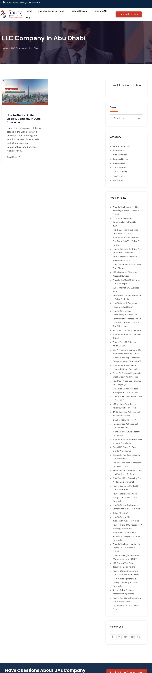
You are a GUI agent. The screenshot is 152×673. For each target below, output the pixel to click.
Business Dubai (120, 154)
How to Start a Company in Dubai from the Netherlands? (126, 573)
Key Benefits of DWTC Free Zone (125, 607)
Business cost (119, 150)
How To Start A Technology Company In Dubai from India (126, 507)
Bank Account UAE (121, 146)
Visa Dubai (118, 180)
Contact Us (101, 10)
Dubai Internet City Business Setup (126, 289)
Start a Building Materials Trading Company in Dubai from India (125, 582)
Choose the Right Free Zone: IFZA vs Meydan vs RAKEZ (126, 557)
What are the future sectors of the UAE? (126, 433)
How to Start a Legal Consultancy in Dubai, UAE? (125, 313)
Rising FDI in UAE (120, 513)
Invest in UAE (119, 176)
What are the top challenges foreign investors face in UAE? (127, 359)
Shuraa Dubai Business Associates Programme (123, 592)
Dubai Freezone (120, 167)
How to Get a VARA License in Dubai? (127, 336)
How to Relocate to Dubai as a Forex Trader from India (127, 251)
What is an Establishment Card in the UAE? (127, 398)
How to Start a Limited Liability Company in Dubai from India (24, 118)
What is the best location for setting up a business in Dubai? (126, 548)
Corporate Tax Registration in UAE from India (126, 457)
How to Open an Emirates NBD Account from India (127, 441)
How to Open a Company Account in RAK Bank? (125, 305)
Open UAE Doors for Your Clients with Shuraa (124, 449)
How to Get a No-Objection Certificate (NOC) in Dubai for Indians (127, 241)
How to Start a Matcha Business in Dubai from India (126, 519)
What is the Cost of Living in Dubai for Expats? (126, 282)
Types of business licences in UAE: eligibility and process (127, 375)
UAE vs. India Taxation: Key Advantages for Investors (125, 406)
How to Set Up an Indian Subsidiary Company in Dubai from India (126, 536)
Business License (120, 159)
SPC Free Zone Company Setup (127, 330)
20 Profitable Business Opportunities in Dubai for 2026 (125, 222)
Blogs (29, 17)
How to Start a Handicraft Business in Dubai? (125, 258)
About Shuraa (80, 10)
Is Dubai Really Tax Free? (124, 420)
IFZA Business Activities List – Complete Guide (126, 426)
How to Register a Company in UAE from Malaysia (127, 600)
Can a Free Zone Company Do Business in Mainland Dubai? (127, 352)
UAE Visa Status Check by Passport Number (125, 274)
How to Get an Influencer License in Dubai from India (125, 367)
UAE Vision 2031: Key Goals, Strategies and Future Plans (125, 390)
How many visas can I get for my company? (127, 383)
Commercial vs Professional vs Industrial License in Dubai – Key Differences (127, 322)
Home (29, 10)
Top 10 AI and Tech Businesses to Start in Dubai (127, 464)
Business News (119, 163)
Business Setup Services (52, 10)
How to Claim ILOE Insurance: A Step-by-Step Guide (127, 527)
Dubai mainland (120, 171)
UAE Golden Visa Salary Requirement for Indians (124, 565)
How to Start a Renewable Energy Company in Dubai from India (125, 497)
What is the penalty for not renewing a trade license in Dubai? (126, 211)
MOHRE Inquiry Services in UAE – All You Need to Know (127, 472)
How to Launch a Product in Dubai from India (126, 488)
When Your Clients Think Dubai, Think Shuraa (127, 266)
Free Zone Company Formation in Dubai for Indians (127, 297)
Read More (13, 157)
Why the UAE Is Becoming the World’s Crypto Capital (127, 480)
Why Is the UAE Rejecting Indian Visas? (124, 344)
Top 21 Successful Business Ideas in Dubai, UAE (125, 231)
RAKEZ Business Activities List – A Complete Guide (127, 414)
